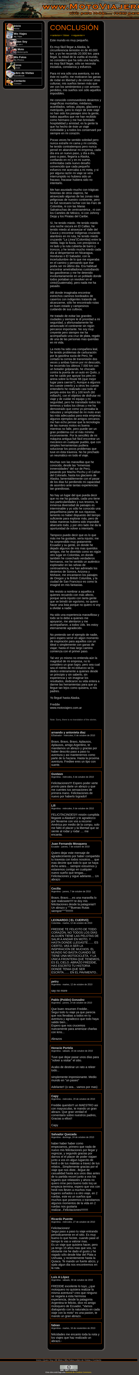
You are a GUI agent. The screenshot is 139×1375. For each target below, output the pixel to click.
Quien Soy (20, 42)
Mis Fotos (20, 58)
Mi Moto (21, 50)
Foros (17, 66)
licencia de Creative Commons (78, 1372)
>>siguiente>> (78, 35)
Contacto (19, 82)
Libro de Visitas (24, 74)
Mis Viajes (20, 35)
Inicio (17, 27)
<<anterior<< (56, 35)
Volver (66, 35)
